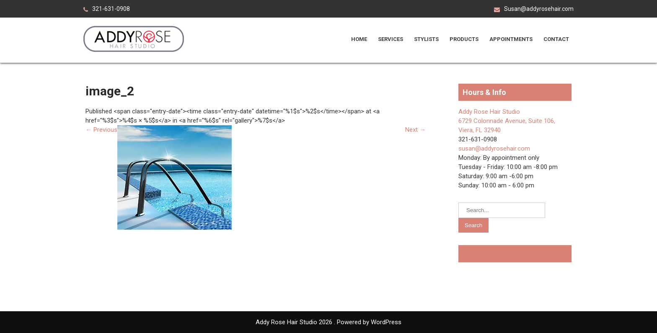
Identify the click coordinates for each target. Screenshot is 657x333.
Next (415, 129)
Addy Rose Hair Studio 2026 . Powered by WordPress (328, 322)
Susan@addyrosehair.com (539, 8)
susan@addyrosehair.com (494, 148)
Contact (556, 39)
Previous (101, 129)
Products (464, 39)
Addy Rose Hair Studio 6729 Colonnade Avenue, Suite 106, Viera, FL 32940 (506, 121)
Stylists (426, 39)
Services (390, 39)
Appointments (511, 39)
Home (359, 39)
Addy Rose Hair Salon (500, 253)
